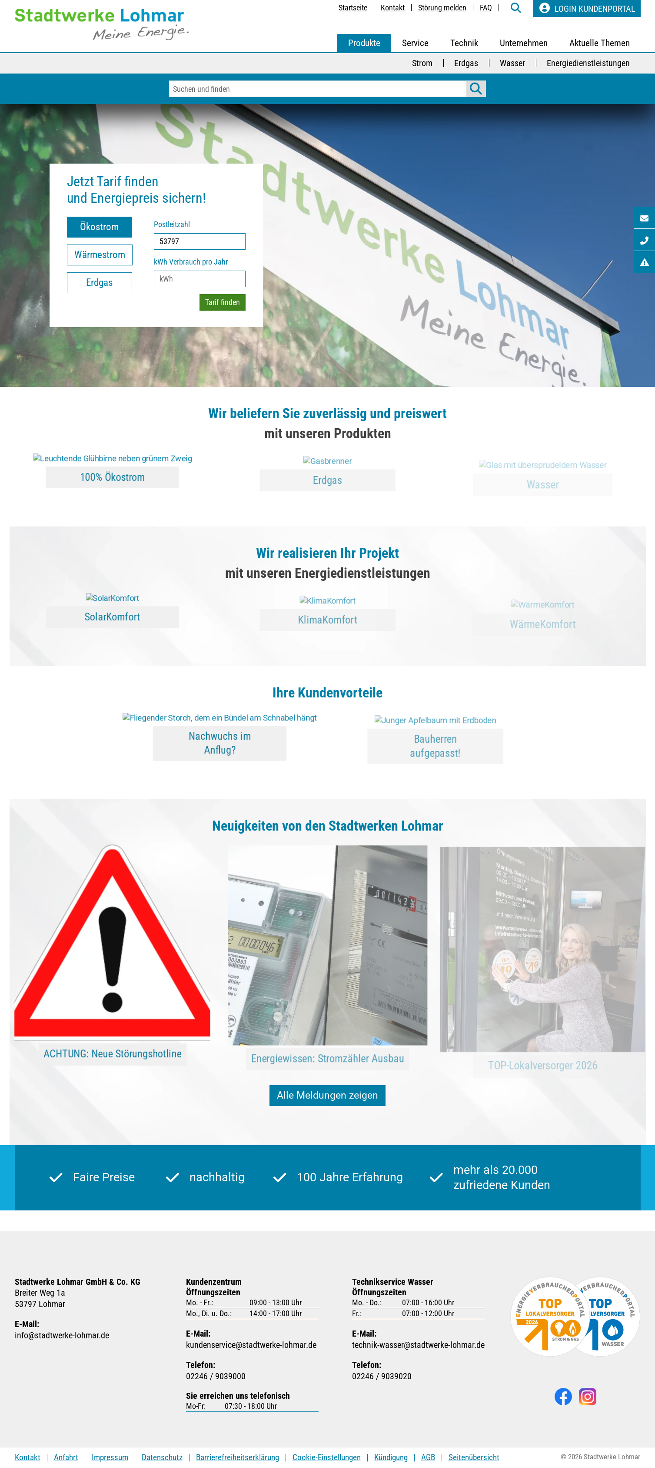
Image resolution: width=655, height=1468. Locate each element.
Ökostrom (99, 227)
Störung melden (442, 7)
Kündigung (391, 1457)
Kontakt (393, 7)
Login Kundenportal (586, 8)
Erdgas (99, 282)
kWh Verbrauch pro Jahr (191, 261)
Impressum (110, 1457)
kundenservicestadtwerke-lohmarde (251, 1345)
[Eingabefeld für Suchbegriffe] (318, 88)
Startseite (353, 7)
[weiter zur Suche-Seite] (515, 8)
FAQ (486, 7)
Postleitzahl (172, 224)
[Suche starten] (476, 88)
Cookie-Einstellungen (327, 1457)
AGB (428, 1457)
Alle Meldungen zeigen (327, 1095)
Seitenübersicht (474, 1457)
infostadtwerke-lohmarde (62, 1335)
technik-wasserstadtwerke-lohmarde (418, 1345)
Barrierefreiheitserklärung (237, 1457)
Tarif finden (222, 302)
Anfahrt (66, 1457)
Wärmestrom (99, 255)
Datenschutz (162, 1457)
